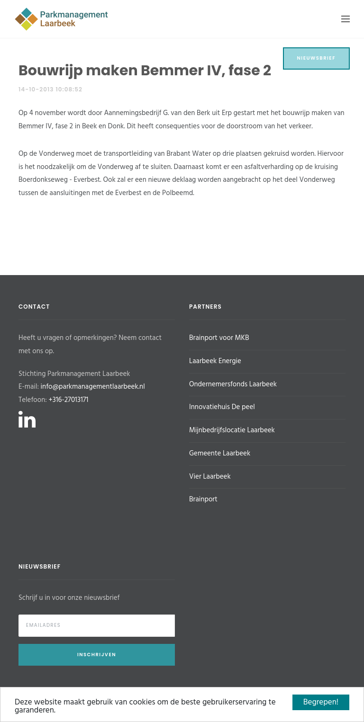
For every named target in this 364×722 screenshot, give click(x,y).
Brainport (203, 499)
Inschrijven (96, 654)
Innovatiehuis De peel (222, 407)
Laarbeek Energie (215, 361)
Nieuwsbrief (316, 58)
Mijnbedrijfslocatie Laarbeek (232, 430)
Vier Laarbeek (210, 476)
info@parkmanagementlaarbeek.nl (93, 386)
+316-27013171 (68, 400)
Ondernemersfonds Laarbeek (233, 384)
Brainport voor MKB (219, 338)
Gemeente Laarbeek (219, 453)
